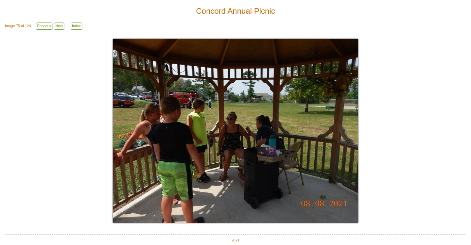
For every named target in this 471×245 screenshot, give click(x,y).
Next (59, 26)
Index (76, 26)
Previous (44, 26)
